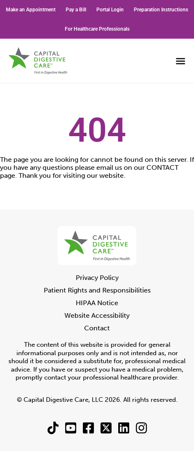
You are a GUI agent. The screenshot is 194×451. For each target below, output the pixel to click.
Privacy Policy (97, 278)
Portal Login (110, 10)
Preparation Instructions (161, 10)
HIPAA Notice (97, 303)
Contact (97, 328)
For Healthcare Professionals (97, 29)
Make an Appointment (31, 10)
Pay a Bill (76, 10)
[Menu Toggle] (180, 61)
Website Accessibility (97, 315)
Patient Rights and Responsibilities (97, 290)
